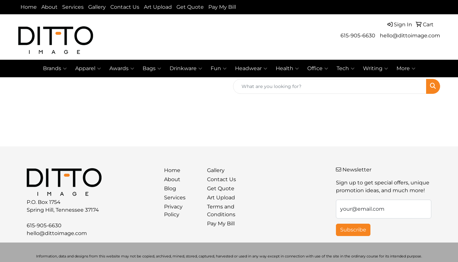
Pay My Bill (222, 7)
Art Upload (158, 7)
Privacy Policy (173, 211)
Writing (375, 68)
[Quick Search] (329, 86)
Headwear (251, 68)
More (405, 68)
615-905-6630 (357, 35)
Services (73, 7)
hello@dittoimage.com (410, 35)
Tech (345, 68)
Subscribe (353, 230)
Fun (219, 68)
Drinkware (186, 68)
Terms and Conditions (221, 211)
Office (317, 68)
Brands (55, 68)
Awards (121, 68)
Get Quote (190, 7)
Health (287, 68)
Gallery (97, 7)
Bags (152, 68)
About (49, 7)
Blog (170, 188)
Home (29, 7)
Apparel (88, 68)
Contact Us (124, 7)
